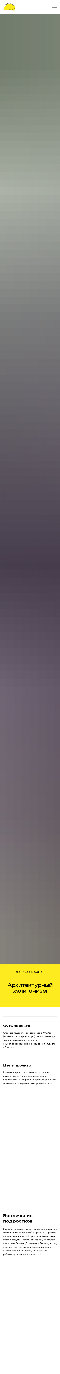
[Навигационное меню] (54, 7)
